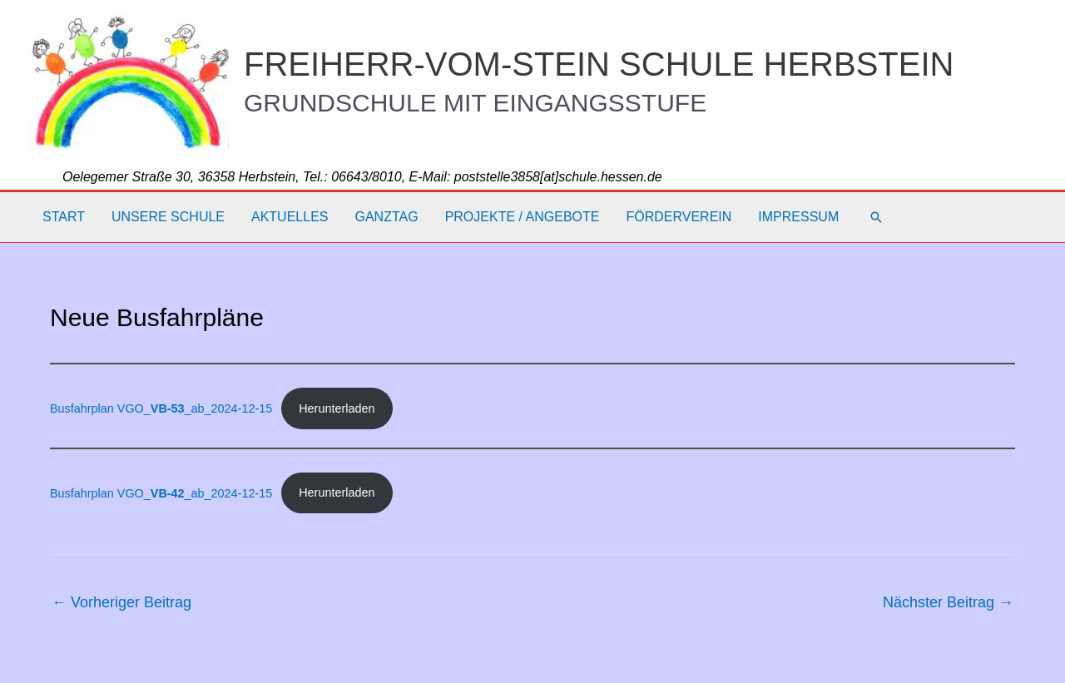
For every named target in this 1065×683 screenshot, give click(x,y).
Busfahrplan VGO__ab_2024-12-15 (161, 408)
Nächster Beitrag (948, 602)
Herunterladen (336, 408)
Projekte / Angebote (522, 217)
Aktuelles (289, 217)
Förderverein (678, 217)
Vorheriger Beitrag (121, 602)
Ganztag (386, 217)
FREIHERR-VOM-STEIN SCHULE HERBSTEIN (599, 64)
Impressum (798, 217)
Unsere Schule (168, 217)
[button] (876, 217)
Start (63, 217)
